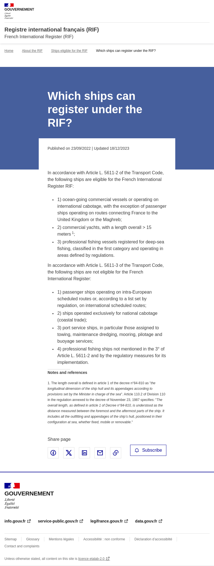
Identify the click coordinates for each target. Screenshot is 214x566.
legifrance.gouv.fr (106, 521)
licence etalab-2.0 (91, 559)
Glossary (32, 539)
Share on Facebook (53, 452)
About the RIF (32, 51)
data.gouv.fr (146, 521)
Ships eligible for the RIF (69, 51)
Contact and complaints (21, 546)
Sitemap (10, 539)
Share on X (68, 452)
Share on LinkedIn (84, 452)
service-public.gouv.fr (58, 521)
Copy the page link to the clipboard (115, 452)
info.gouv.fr (15, 521)
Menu (206, 6)
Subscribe (148, 450)
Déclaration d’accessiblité (153, 539)
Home (8, 51)
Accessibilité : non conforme (104, 539)
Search (195, 6)
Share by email (100, 452)
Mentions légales (61, 539)
